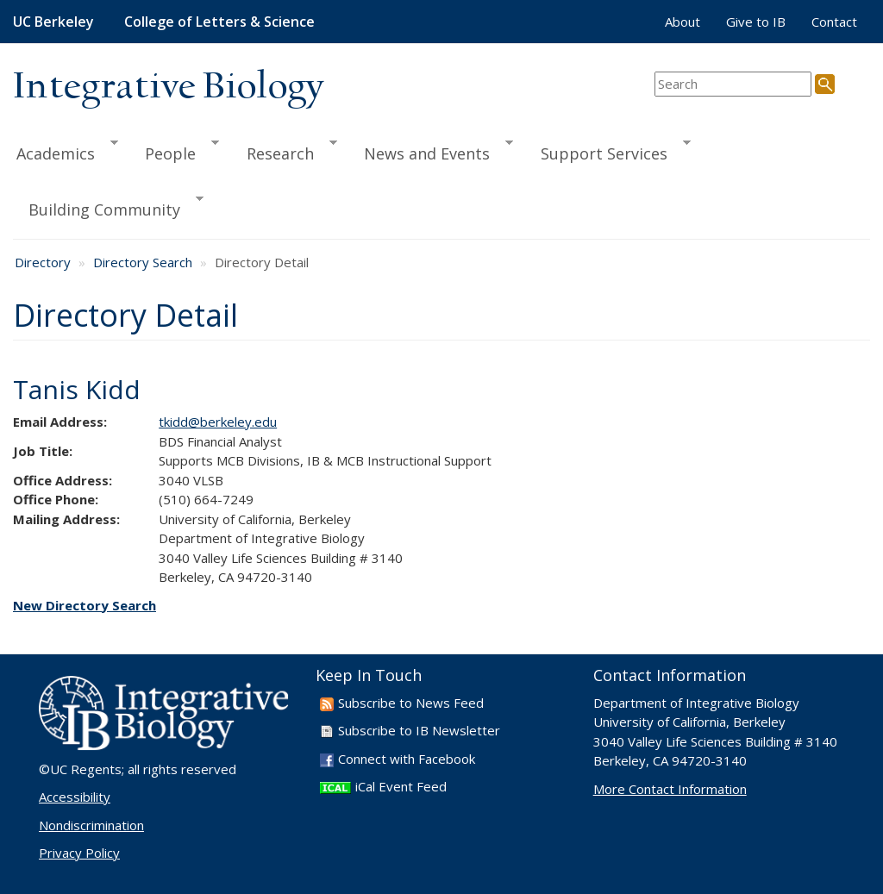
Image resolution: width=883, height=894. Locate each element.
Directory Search (142, 262)
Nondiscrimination (91, 825)
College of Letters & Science (219, 21)
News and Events (430, 151)
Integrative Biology (168, 87)
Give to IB (756, 21)
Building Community (108, 207)
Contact (834, 21)
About (682, 21)
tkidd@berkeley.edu (218, 421)
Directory (43, 262)
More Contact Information (670, 788)
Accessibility (74, 796)
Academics (65, 151)
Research (284, 151)
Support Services (608, 151)
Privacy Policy (79, 852)
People (174, 151)
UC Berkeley (53, 21)
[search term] (732, 84)
